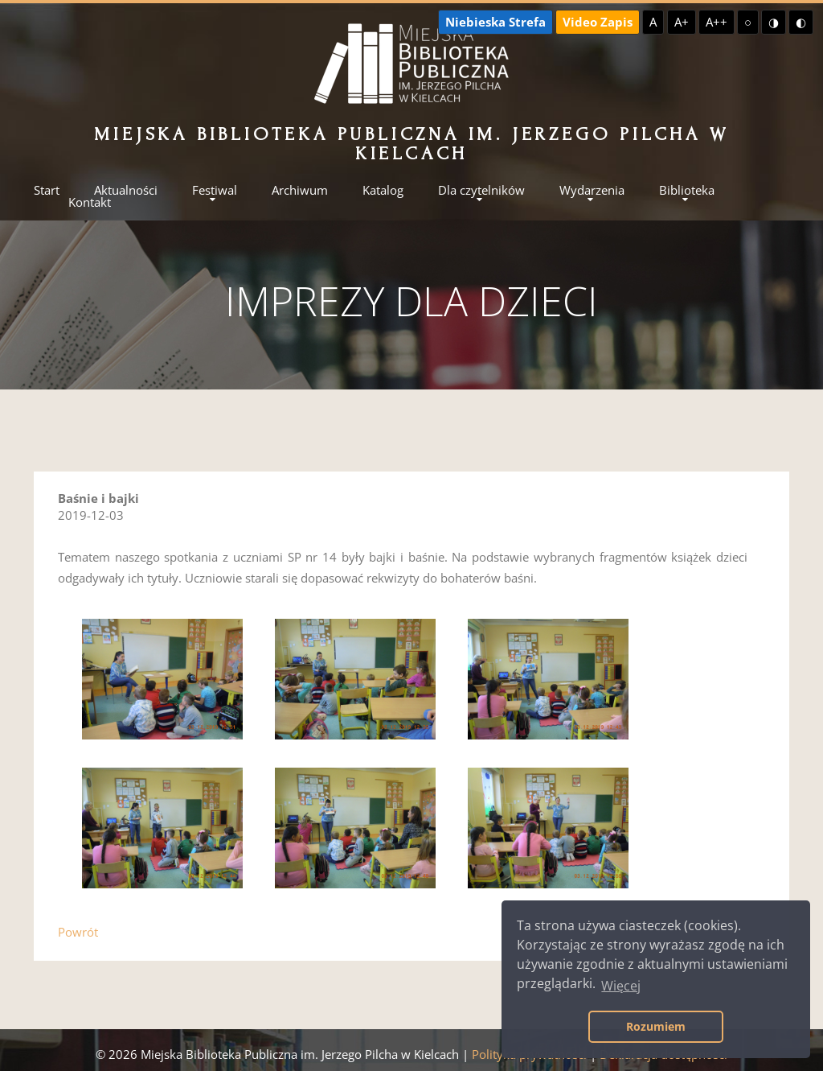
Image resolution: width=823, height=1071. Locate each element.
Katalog (382, 190)
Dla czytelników (481, 190)
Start (46, 190)
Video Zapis (598, 22)
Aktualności (126, 190)
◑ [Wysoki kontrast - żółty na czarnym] (773, 22)
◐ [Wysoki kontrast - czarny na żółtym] (801, 22)
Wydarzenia (591, 190)
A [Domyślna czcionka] (653, 22)
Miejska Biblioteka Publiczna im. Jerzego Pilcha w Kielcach (411, 143)
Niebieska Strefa (495, 22)
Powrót (78, 932)
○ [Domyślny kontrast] (747, 22)
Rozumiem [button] (656, 1026)
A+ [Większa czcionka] (681, 22)
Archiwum (300, 190)
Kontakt (89, 202)
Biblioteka (686, 190)
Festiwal (214, 190)
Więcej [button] (621, 986)
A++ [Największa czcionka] (716, 22)
